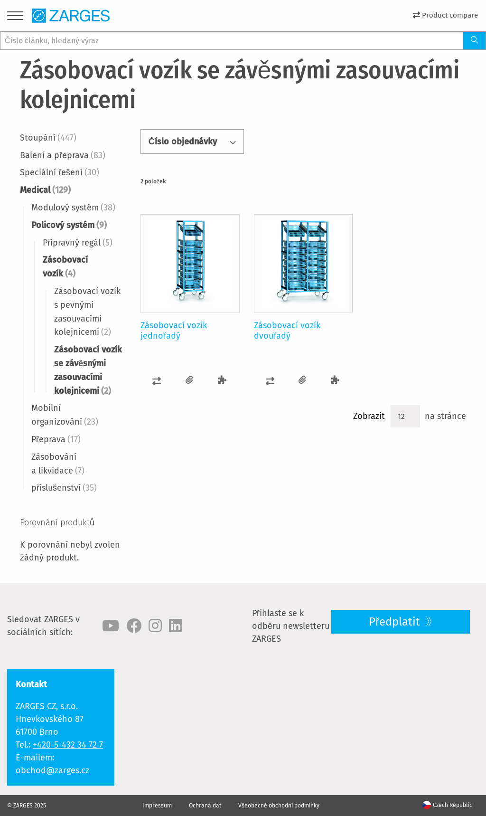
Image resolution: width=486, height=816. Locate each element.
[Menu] (15, 17)
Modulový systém (73, 207)
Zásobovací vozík (65, 267)
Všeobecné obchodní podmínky (278, 805)
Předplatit (396, 621)
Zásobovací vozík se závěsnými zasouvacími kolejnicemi (88, 370)
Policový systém (69, 225)
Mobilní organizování (64, 415)
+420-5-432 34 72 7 (68, 745)
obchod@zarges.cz (52, 770)
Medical (45, 190)
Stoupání (48, 138)
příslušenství (64, 488)
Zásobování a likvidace (57, 464)
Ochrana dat (205, 805)
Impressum (157, 805)
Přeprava (56, 439)
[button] (156, 380)
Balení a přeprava (62, 155)
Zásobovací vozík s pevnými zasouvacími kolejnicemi (87, 311)
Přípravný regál (77, 242)
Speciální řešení (59, 172)
